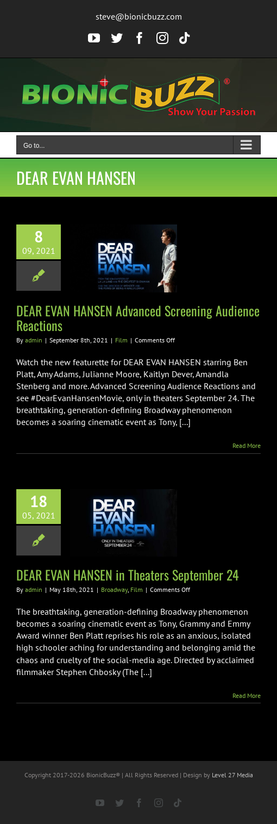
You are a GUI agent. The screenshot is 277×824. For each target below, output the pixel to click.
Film (121, 340)
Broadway (114, 589)
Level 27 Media (232, 775)
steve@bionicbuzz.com (139, 16)
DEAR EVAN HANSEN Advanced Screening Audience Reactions (138, 318)
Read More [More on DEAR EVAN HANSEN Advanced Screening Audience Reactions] (246, 445)
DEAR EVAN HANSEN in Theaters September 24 (127, 574)
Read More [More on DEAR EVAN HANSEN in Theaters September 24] (246, 695)
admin (33, 340)
